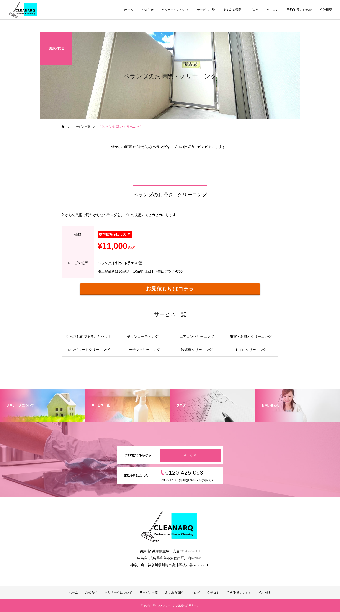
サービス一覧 (206, 9)
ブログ (253, 9)
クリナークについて (175, 9)
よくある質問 (232, 9)
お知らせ (147, 9)
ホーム (128, 9)
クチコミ (272, 9)
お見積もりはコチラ (170, 289)
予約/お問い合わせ (299, 9)
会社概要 (326, 9)
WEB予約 (190, 455)
